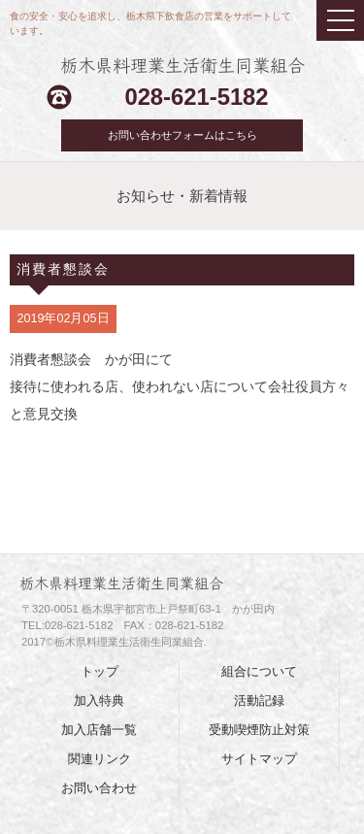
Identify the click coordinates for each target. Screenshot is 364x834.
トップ (99, 672)
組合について (259, 672)
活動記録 (259, 701)
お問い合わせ (99, 788)
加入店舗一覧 (99, 730)
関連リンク (99, 759)
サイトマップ (259, 759)
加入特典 (99, 701)
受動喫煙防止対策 (259, 730)
